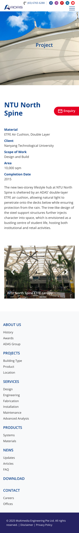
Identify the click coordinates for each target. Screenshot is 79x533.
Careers (8, 498)
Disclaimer (26, 525)
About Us (12, 324)
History (8, 332)
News (8, 450)
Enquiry (66, 111)
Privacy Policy (44, 525)
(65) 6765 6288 (36, 3)
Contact (11, 490)
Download (14, 478)
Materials (9, 441)
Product (8, 367)
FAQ (6, 470)
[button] (12, 272)
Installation (11, 407)
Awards (8, 338)
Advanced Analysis (16, 419)
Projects (11, 353)
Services (11, 381)
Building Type (12, 361)
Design (8, 389)
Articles (8, 464)
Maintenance (12, 413)
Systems (9, 435)
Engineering (11, 395)
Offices (8, 504)
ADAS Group (11, 344)
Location (9, 373)
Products (12, 427)
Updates (9, 458)
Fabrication (11, 401)
